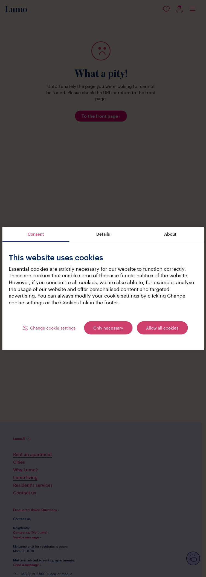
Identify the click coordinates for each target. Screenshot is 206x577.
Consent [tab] (36, 234)
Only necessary (108, 327)
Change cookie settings (53, 327)
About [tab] (170, 234)
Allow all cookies (162, 327)
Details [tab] (103, 234)
